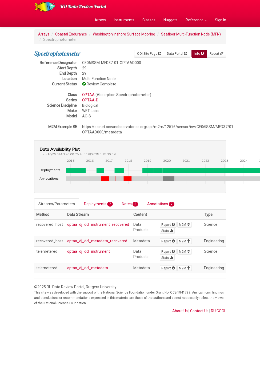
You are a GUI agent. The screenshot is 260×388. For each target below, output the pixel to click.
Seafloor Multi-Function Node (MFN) (191, 34)
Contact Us (199, 311)
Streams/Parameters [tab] (56, 204)
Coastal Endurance (71, 34)
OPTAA (88, 95)
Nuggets (170, 20)
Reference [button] (196, 20)
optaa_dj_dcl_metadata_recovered (97, 241)
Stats (167, 231)
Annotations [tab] (160, 204)
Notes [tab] (130, 204)
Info (199, 54)
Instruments (124, 20)
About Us (180, 311)
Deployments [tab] (98, 204)
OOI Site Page (149, 54)
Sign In (220, 20)
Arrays (100, 20)
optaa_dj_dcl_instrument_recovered (98, 224)
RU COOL (218, 311)
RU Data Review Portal (83, 6)
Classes (148, 20)
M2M (184, 225)
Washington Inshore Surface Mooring (124, 34)
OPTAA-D (90, 100)
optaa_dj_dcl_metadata (87, 268)
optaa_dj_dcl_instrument (88, 251)
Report (216, 54)
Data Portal (177, 54)
